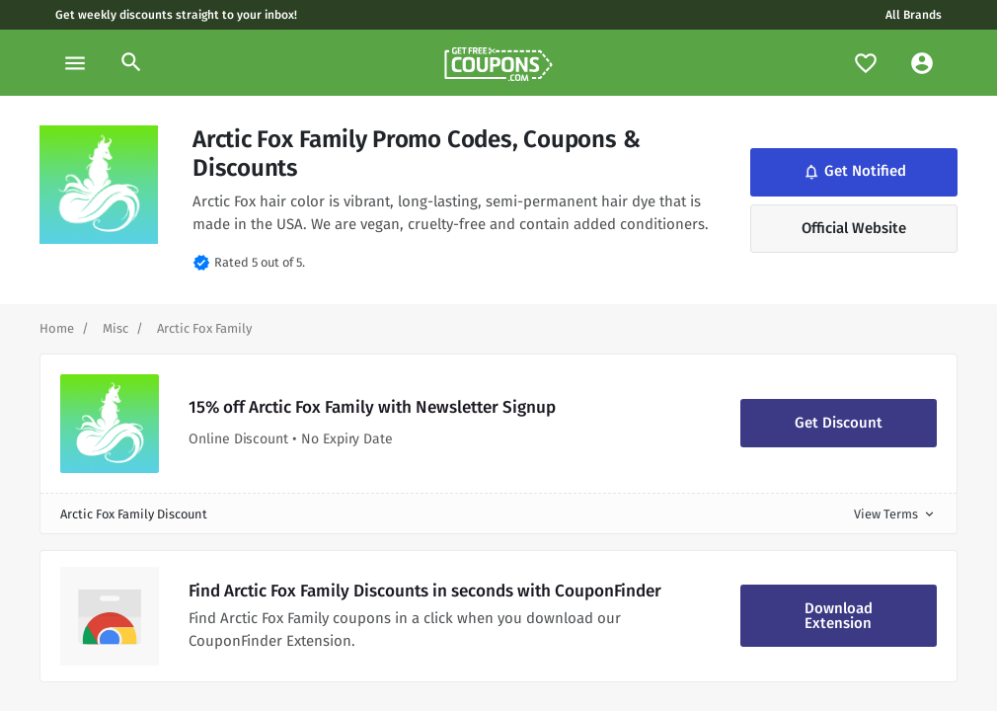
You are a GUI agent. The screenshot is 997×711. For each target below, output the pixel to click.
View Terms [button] (895, 514)
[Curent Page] (204, 328)
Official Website (854, 228)
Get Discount (838, 423)
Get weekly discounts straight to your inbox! (176, 15)
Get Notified (853, 172)
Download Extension (839, 615)
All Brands (913, 15)
